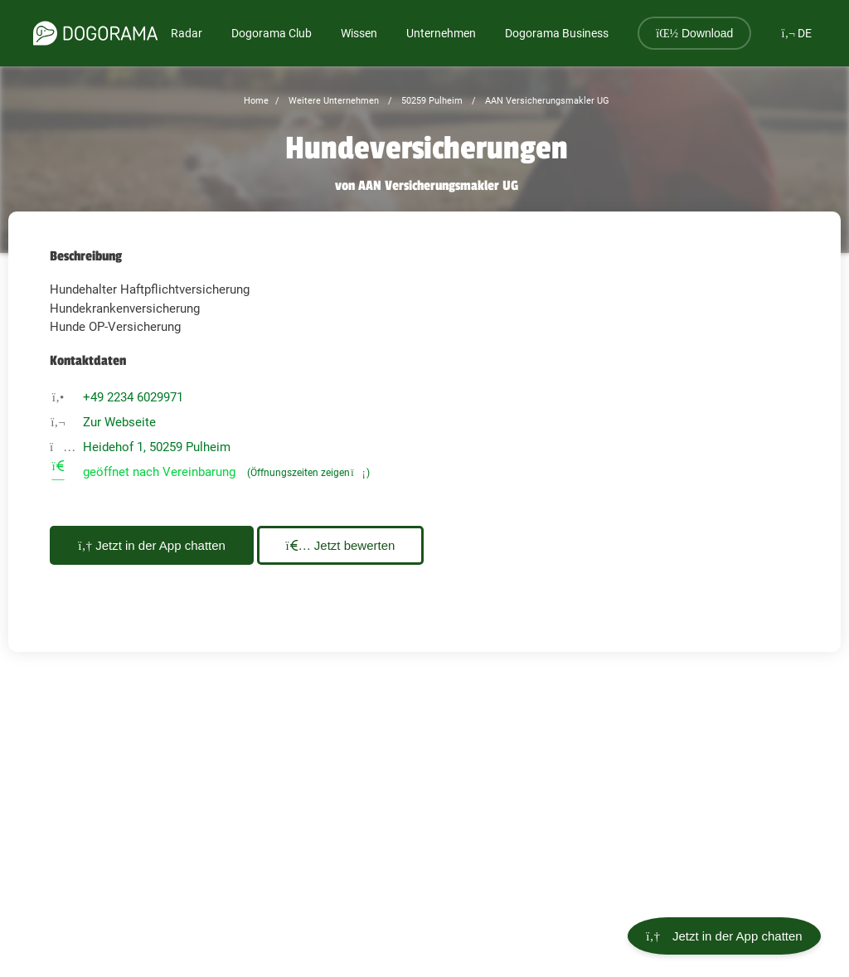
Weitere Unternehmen (332, 100)
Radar (186, 33)
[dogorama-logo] (95, 33)
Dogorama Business (557, 33)
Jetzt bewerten (362, 545)
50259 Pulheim (431, 100)
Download (694, 33)
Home (256, 100)
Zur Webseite (119, 422)
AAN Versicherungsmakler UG (546, 100)
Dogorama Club (271, 33)
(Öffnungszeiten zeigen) (308, 473)
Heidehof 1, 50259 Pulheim (156, 447)
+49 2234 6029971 (133, 397)
